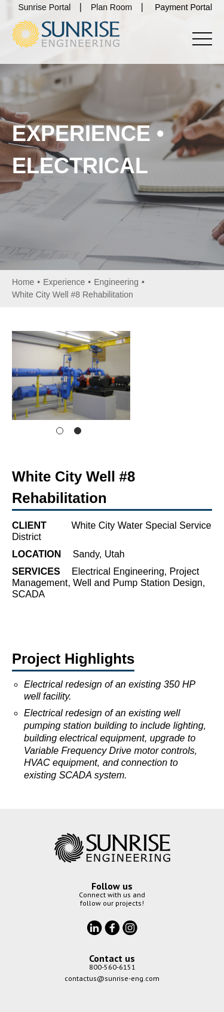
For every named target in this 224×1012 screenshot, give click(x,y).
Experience (64, 282)
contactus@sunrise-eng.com (112, 978)
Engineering (116, 282)
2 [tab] (77, 430)
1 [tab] (59, 430)
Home (23, 282)
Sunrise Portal (44, 7)
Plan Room (111, 7)
